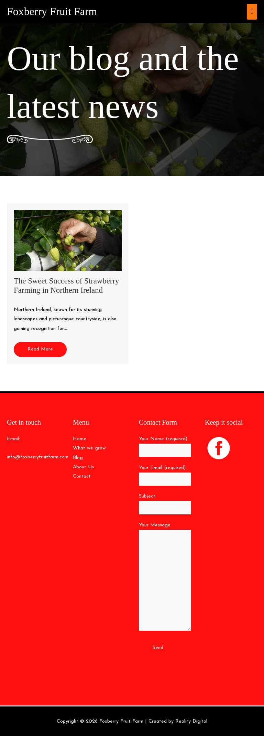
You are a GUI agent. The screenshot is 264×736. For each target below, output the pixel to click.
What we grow (89, 448)
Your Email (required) (165, 475)
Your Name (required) (165, 446)
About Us (83, 467)
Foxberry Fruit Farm (52, 11)
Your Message (165, 579)
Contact (82, 476)
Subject (165, 504)
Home (79, 439)
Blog (78, 457)
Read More (40, 349)
